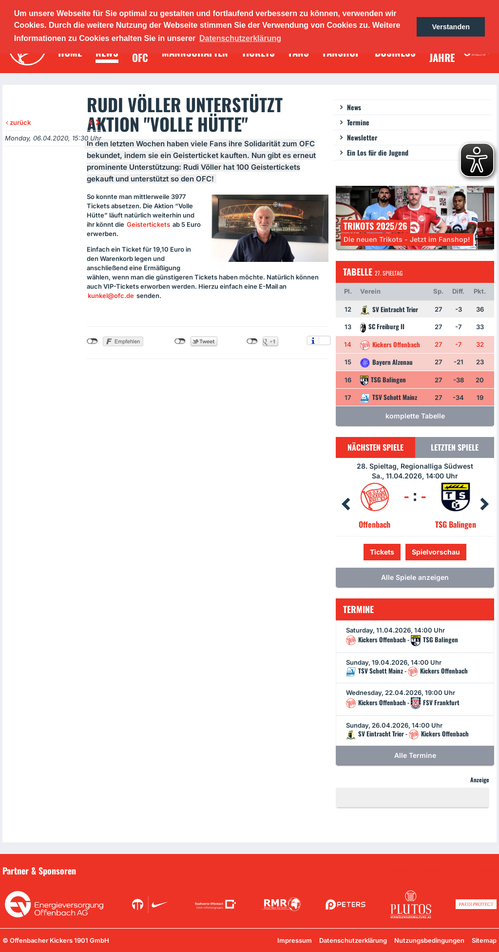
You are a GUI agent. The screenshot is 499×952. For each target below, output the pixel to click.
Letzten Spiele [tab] (455, 447)
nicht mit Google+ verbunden (252, 341)
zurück (18, 122)
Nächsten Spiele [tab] (375, 447)
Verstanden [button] (451, 27)
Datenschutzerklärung (353, 940)
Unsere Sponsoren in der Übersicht (441, 870)
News (354, 107)
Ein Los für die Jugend (377, 152)
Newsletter (362, 137)
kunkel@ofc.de (111, 295)
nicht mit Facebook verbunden (92, 341)
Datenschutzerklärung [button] (240, 38)
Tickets (382, 552)
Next (484, 504)
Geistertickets (148, 224)
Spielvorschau (436, 552)
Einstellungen (325, 340)
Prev (345, 504)
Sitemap (484, 940)
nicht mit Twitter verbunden (180, 341)
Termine (358, 122)
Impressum (294, 940)
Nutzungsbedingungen (429, 940)
